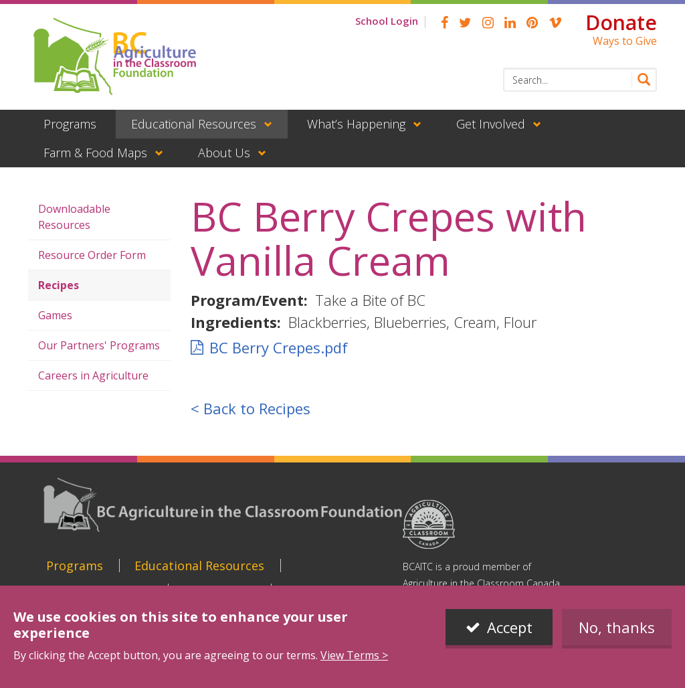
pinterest (532, 23)
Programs (69, 124)
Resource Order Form (92, 255)
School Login (386, 20)
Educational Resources (193, 124)
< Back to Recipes (250, 408)
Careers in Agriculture (93, 375)
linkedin (510, 23)
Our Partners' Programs (99, 345)
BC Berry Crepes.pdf (278, 347)
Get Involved (490, 124)
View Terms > (354, 666)
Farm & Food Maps (95, 153)
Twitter (465, 23)
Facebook (444, 23)
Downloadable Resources (74, 216)
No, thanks (617, 638)
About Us (224, 153)
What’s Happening (356, 124)
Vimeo (555, 23)
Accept (509, 638)
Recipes (58, 285)
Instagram (488, 23)
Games (55, 315)
